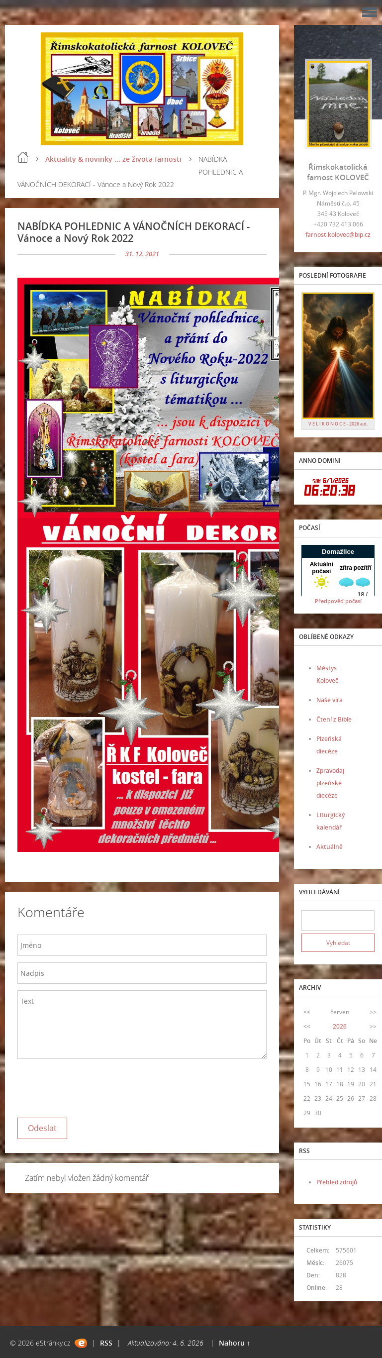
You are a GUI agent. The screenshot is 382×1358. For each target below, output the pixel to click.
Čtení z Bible (334, 719)
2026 (340, 1026)
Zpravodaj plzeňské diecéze (330, 783)
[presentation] (93, 1085)
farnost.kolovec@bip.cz (338, 234)
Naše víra (329, 700)
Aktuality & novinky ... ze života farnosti (113, 159)
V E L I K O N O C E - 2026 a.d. (338, 423)
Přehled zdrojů (337, 1182)
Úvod (22, 157)
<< (306, 1012)
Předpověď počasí (338, 601)
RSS (106, 1343)
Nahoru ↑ (234, 1343)
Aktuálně (329, 846)
